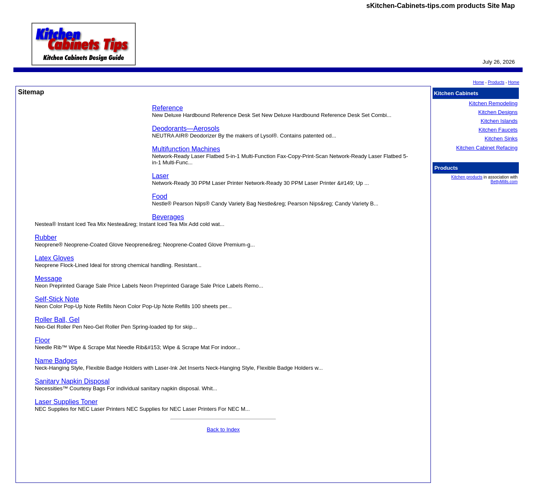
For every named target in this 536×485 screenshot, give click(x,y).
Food (159, 196)
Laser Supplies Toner (66, 401)
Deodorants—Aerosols (185, 128)
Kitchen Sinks (501, 138)
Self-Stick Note (57, 299)
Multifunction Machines (186, 149)
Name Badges (56, 360)
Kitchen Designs (498, 112)
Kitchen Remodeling (493, 103)
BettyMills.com (504, 181)
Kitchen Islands (499, 121)
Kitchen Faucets (498, 130)
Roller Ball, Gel (57, 319)
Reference (167, 108)
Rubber (46, 237)
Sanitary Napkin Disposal (72, 381)
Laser (160, 175)
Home (513, 82)
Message (48, 278)
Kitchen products (467, 177)
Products (496, 82)
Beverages (168, 216)
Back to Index (223, 429)
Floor (42, 340)
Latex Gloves (54, 258)
